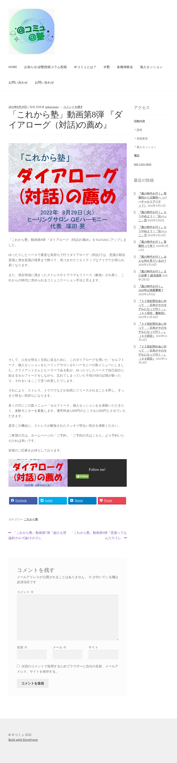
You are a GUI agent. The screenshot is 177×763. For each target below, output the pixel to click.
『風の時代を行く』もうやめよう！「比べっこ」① (152, 231)
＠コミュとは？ (85, 67)
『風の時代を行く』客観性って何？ (152, 244)
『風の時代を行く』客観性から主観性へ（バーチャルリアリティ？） (152, 199)
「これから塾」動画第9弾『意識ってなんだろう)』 (98, 535)
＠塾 (106, 67)
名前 (22, 647)
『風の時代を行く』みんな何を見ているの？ (152, 259)
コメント (25, 592)
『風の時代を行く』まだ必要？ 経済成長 (152, 273)
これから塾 (31, 519)
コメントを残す (73, 107)
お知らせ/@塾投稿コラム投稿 (45, 67)
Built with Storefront (23, 740)
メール (59, 647)
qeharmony (52, 107)
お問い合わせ (18, 82)
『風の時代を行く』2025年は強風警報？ (151, 288)
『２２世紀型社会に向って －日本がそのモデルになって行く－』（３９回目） (152, 352)
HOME (12, 67)
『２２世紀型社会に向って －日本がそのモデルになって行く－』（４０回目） (152, 330)
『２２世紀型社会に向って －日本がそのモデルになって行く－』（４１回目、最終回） (152, 307)
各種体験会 (125, 67)
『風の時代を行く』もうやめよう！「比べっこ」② (152, 216)
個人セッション (151, 67)
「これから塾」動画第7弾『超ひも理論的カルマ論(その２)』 (37, 535)
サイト (93, 647)
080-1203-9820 (142, 164)
